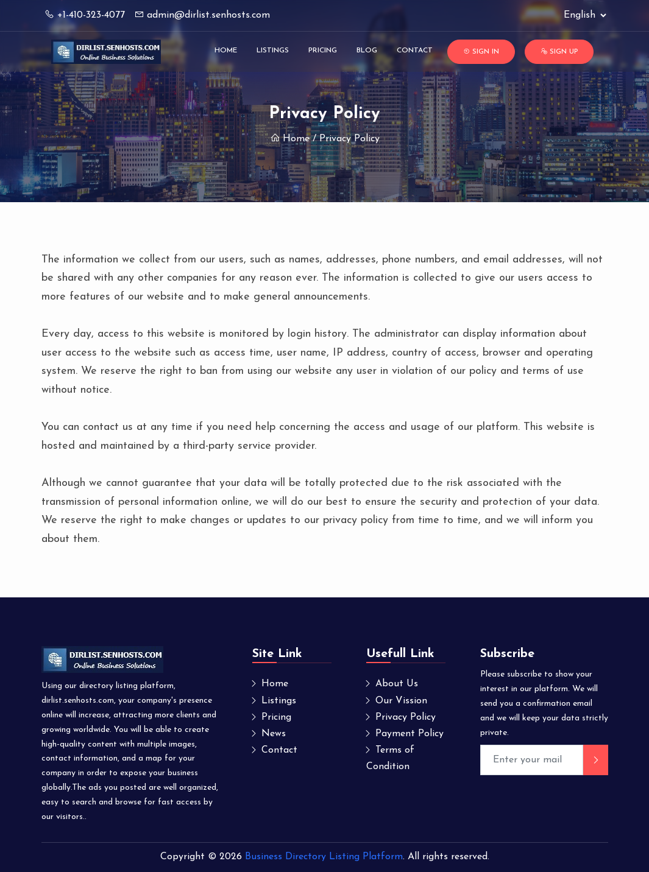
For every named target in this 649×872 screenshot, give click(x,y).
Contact (415, 50)
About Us (396, 684)
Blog (366, 50)
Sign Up (559, 51)
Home (226, 50)
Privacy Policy (405, 717)
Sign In (481, 51)
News (273, 734)
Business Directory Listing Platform (324, 857)
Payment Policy (409, 734)
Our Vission (401, 701)
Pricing (322, 50)
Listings (273, 50)
